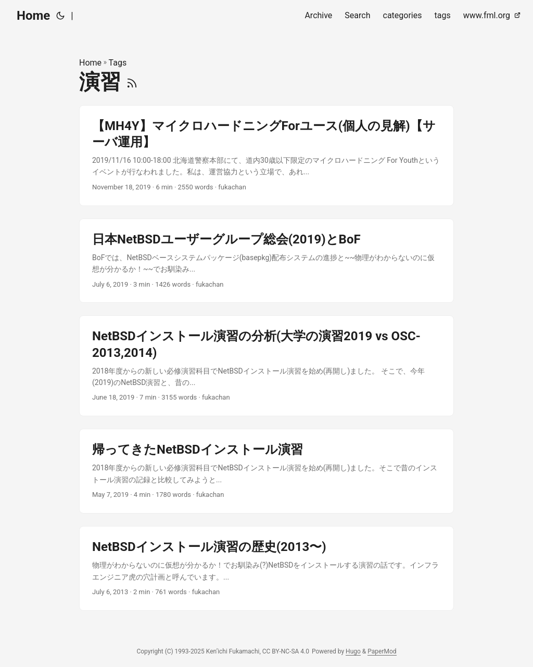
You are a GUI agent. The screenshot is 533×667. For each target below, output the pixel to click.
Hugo (353, 651)
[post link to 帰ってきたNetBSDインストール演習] (266, 471)
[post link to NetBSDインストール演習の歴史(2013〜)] (266, 568)
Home (33, 15)
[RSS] (132, 82)
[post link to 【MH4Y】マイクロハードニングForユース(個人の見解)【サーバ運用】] (266, 156)
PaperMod (381, 651)
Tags (118, 63)
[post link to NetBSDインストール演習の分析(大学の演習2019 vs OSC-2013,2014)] (266, 366)
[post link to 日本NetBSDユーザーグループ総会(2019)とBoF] (266, 261)
